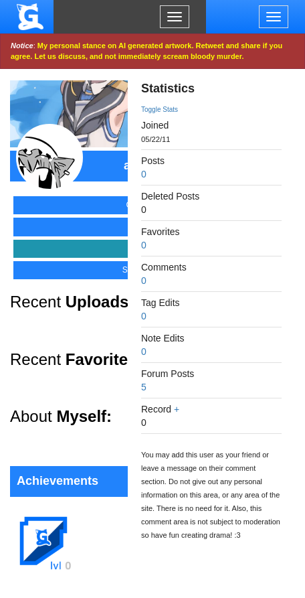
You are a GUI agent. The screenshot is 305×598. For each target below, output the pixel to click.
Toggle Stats (159, 109)
